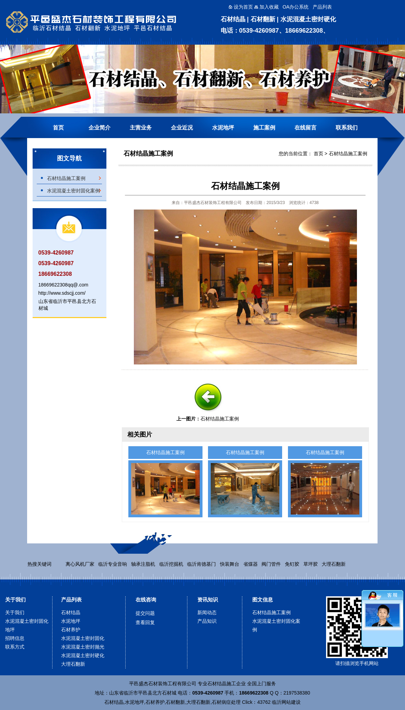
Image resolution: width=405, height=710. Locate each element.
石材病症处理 (226, 702)
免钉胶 (292, 564)
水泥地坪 (223, 128)
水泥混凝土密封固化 (82, 638)
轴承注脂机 (143, 564)
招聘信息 (14, 638)
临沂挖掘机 (171, 564)
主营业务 (141, 128)
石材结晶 (70, 612)
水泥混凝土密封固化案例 (73, 190)
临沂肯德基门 (201, 564)
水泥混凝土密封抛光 (82, 647)
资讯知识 (207, 599)
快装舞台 (229, 564)
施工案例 (264, 128)
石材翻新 (175, 702)
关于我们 (15, 599)
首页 (58, 128)
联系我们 (347, 128)
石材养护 (70, 629)
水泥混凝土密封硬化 (82, 655)
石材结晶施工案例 (66, 178)
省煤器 (250, 564)
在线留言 (305, 128)
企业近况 (182, 128)
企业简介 (100, 128)
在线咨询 (146, 599)
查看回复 (145, 622)
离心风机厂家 (80, 564)
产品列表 (71, 599)
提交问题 (145, 613)
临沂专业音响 (112, 564)
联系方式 (14, 647)
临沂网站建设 (286, 702)
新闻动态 (207, 612)
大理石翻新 (334, 564)
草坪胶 (310, 564)
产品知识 (207, 621)
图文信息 (262, 599)
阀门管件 (271, 564)
